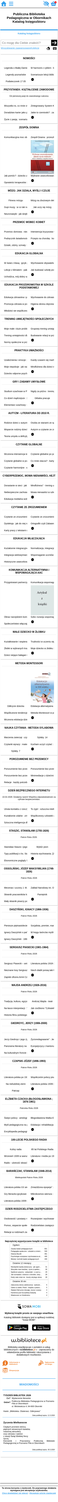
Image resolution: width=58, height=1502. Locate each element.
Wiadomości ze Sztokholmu (20, 1295)
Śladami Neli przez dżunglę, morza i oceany (26, 1290)
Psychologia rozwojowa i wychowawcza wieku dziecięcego (31, 1256)
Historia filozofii (16, 1254)
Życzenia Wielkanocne (15, 1422)
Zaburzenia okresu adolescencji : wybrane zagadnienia (30, 1285)
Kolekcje (35, 48)
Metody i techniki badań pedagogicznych (25, 1259)
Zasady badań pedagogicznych (22, 1249)
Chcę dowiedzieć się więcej (15, 1493)
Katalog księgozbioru (29, 33)
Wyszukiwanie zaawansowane (16, 48)
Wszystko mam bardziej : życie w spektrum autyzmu (29, 1269)
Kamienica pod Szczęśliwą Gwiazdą (23, 1293)
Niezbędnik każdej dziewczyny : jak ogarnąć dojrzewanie (30, 1267)
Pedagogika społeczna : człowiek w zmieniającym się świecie (32, 1251)
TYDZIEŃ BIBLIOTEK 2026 (17, 1395)
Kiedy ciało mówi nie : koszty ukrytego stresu (26, 1277)
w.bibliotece (27, 1349)
